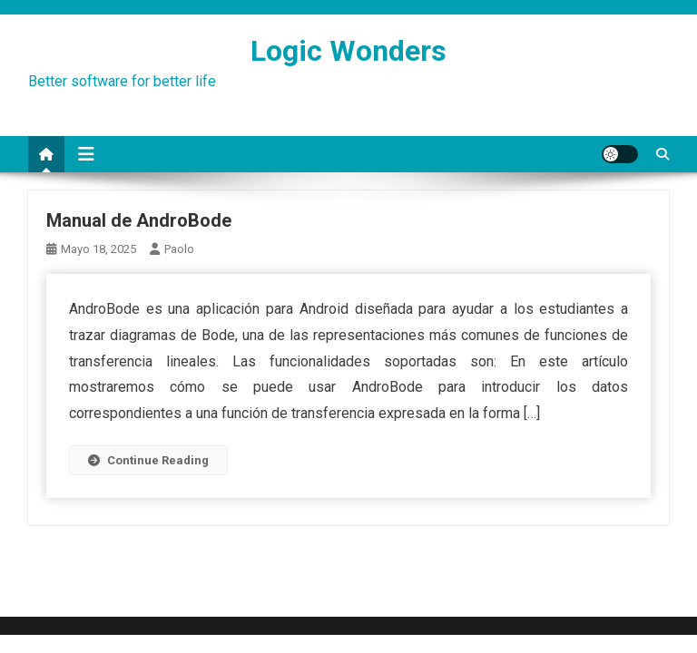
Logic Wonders (348, 51)
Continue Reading (148, 460)
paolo (179, 249)
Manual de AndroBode (138, 220)
